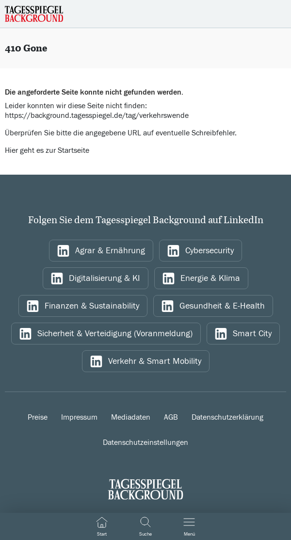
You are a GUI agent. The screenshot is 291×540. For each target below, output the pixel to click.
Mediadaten (130, 417)
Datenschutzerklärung (227, 417)
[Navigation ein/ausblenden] (189, 526)
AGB (171, 417)
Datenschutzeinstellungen (145, 442)
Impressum (79, 417)
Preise (38, 417)
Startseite (73, 150)
